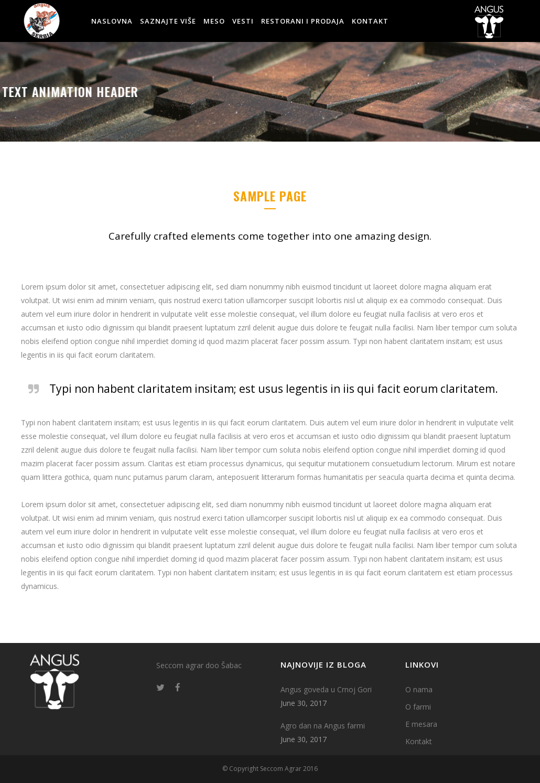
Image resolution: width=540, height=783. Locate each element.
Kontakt (418, 741)
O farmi (418, 707)
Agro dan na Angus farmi (322, 726)
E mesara (421, 724)
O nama (419, 689)
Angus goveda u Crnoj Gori (326, 689)
